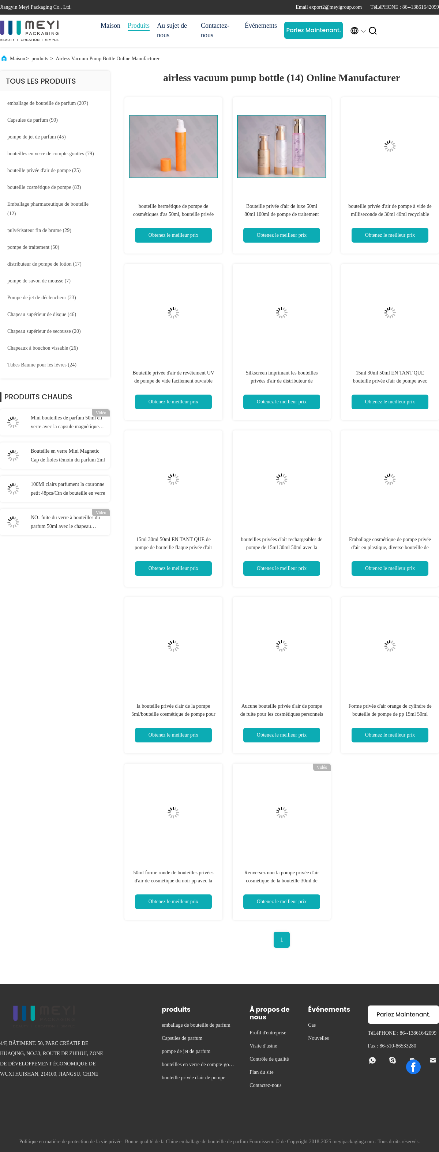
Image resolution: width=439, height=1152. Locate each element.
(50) (33, 247)
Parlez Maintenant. (313, 30)
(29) (39, 230)
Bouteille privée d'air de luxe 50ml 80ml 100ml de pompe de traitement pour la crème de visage (281, 214)
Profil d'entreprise (267, 1032)
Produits (139, 25)
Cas (312, 1025)
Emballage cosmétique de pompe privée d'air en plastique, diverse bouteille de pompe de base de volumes (390, 547)
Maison (110, 25)
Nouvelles (318, 1038)
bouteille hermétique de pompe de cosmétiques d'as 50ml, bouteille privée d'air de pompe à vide (173, 214)
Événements (261, 25)
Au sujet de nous (172, 30)
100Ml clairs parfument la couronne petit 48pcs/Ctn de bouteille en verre (68, 489)
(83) (44, 187)
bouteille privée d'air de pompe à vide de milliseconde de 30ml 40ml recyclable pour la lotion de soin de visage (390, 214)
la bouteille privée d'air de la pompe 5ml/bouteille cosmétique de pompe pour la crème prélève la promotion (173, 714)
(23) (41, 297)
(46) (41, 314)
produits (39, 58)
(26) (42, 348)
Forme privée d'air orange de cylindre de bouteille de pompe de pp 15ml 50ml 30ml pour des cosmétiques (389, 714)
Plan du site (261, 1072)
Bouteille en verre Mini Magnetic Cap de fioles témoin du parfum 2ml (68, 455)
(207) (47, 103)
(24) (41, 365)
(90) (32, 120)
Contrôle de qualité (269, 1059)
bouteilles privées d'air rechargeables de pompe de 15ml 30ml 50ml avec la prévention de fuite (281, 547)
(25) (43, 170)
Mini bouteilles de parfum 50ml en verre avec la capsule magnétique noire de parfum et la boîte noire (66, 423)
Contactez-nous (215, 30)
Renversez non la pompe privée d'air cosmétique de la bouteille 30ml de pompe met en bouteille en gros (281, 880)
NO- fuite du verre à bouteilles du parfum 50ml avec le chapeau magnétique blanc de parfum (65, 523)
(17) (44, 264)
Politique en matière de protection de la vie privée (70, 1141)
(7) (39, 281)
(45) (36, 137)
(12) (48, 208)
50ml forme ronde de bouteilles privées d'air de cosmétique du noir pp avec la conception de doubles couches (173, 880)
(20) (44, 331)
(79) (50, 153)
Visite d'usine (263, 1046)
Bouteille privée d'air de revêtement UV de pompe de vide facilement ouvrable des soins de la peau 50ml (173, 381)
